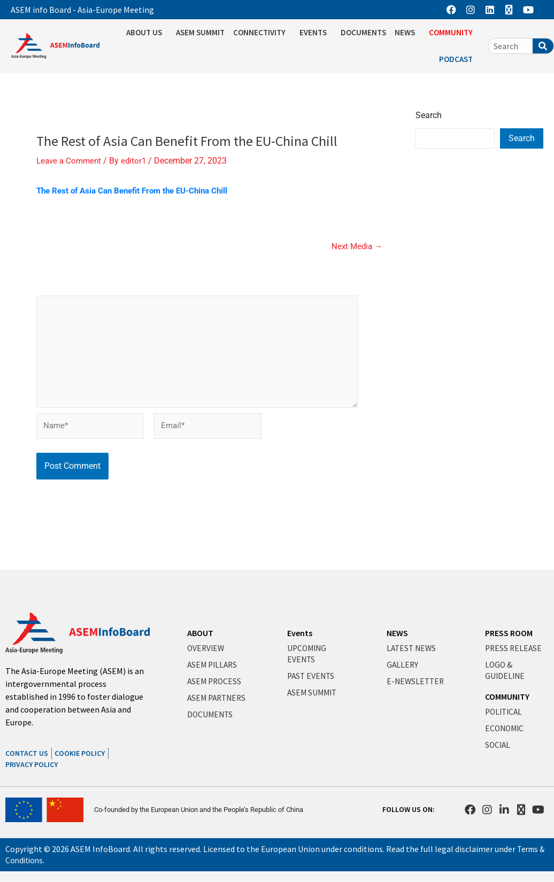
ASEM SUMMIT (200, 32)
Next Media (355, 246)
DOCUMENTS (363, 32)
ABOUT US (146, 32)
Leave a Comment (70, 161)
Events (299, 633)
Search (429, 115)
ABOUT (200, 633)
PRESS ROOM (509, 633)
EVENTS (315, 32)
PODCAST (458, 59)
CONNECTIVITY (262, 32)
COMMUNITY (453, 32)
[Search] (543, 45)
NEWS (407, 32)
